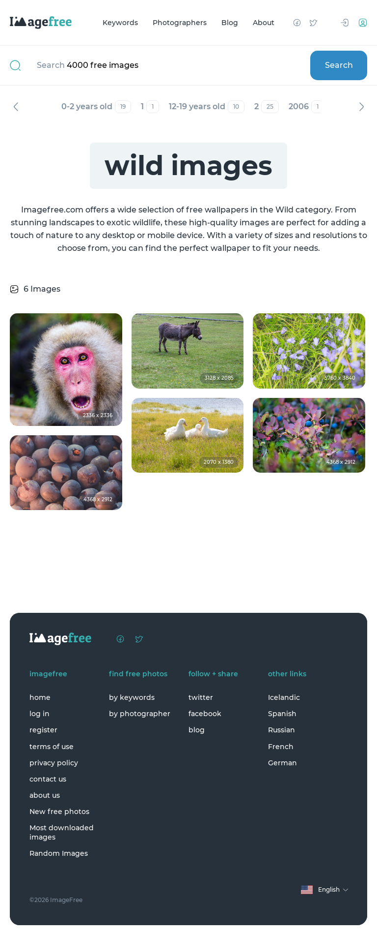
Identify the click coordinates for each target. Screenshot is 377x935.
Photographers (180, 22)
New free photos (59, 811)
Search (339, 65)
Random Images (58, 853)
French (281, 746)
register (43, 729)
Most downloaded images (61, 832)
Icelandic (284, 697)
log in (39, 713)
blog (196, 729)
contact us (47, 779)
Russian (281, 729)
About (263, 22)
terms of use (51, 746)
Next (361, 107)
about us (44, 795)
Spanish (282, 713)
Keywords (120, 22)
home (40, 697)
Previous (16, 107)
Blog (229, 22)
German (282, 762)
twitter (200, 697)
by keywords (132, 697)
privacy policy (53, 762)
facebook (204, 713)
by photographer (139, 713)
